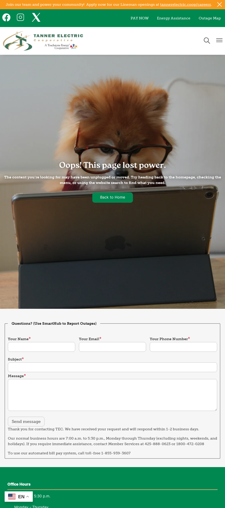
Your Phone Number (169, 339)
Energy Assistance (173, 18)
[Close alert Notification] (219, 4)
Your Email (89, 339)
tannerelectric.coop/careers (185, 4)
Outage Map (210, 18)
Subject (15, 359)
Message (16, 376)
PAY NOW (140, 18)
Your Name (18, 339)
